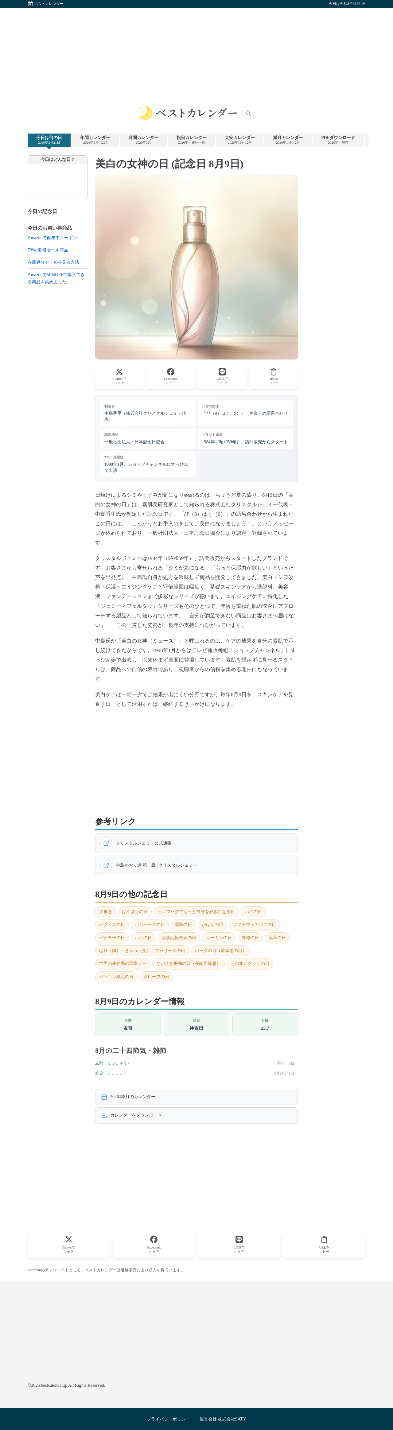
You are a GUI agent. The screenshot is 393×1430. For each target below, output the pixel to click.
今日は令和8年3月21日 (347, 4)
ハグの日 (143, 937)
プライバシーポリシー (168, 1418)
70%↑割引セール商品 (48, 249)
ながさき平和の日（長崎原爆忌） (188, 963)
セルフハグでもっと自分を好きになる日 (196, 911)
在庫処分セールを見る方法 (53, 262)
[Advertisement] (196, 51)
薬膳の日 (183, 924)
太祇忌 (105, 911)
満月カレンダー (288, 140)
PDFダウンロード (338, 140)
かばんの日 (212, 924)
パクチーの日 (112, 937)
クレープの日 (156, 976)
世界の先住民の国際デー (122, 963)
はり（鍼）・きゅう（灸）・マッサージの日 (142, 950)
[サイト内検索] (248, 113)
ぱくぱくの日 (135, 911)
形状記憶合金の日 (179, 937)
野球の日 (250, 937)
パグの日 (253, 911)
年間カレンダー (95, 140)
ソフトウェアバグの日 (254, 924)
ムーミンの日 (219, 937)
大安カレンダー (240, 140)
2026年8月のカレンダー (128, 1097)
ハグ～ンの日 (112, 924)
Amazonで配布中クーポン (52, 237)
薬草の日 (277, 937)
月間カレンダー (143, 140)
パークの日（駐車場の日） (221, 950)
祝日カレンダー (192, 140)
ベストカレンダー (49, 4)
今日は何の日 (49, 140)
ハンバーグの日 (150, 924)
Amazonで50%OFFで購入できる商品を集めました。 (56, 278)
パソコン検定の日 (116, 976)
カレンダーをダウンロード (131, 1115)
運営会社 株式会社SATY (223, 1418)
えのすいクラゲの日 (250, 963)
